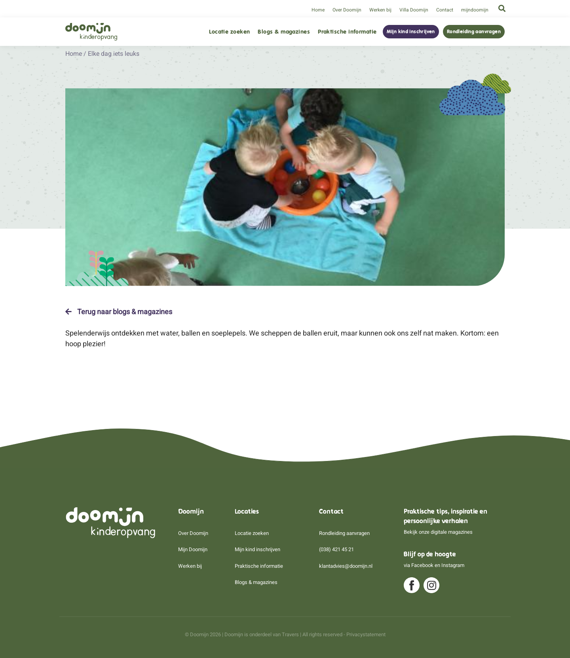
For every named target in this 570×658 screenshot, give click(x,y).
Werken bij (380, 10)
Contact (444, 10)
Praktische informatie (347, 32)
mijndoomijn (474, 10)
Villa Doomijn (413, 10)
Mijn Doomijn (192, 549)
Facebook (422, 565)
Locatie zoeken (229, 32)
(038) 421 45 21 (336, 549)
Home (318, 10)
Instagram (452, 565)
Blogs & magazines (284, 32)
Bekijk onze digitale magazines (438, 532)
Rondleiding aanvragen (474, 31)
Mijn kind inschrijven (411, 31)
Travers (290, 634)
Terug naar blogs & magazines (118, 312)
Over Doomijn (346, 10)
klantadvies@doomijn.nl (345, 566)
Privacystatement (366, 634)
